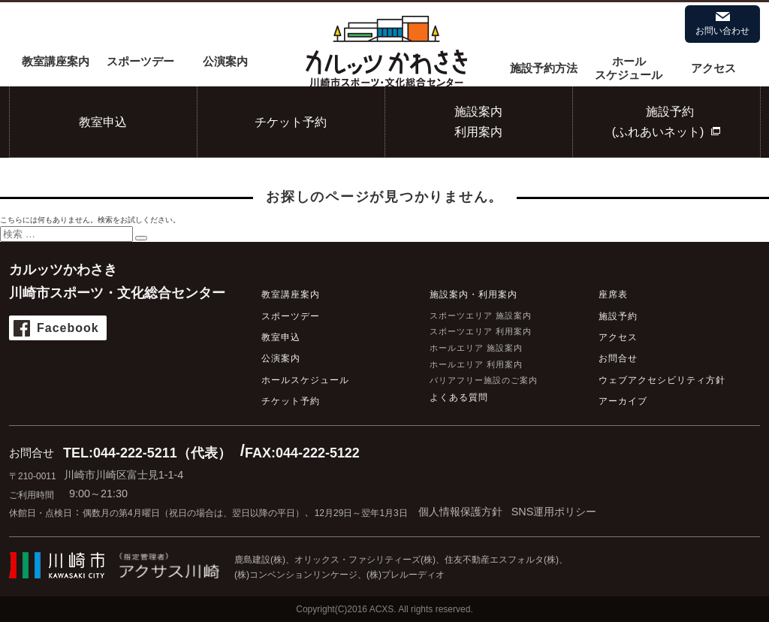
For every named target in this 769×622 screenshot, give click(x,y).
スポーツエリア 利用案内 (481, 331)
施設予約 (618, 316)
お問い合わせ (722, 31)
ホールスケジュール (628, 68)
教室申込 (103, 122)
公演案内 (225, 61)
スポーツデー (140, 61)
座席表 (613, 294)
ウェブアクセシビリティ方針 (662, 380)
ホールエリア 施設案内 (476, 347)
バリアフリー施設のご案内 (484, 380)
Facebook (68, 328)
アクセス (713, 68)
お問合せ (618, 358)
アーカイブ (623, 401)
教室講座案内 (55, 61)
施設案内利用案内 (478, 121)
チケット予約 (291, 122)
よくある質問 (459, 397)
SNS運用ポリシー (554, 512)
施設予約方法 (544, 68)
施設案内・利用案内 (473, 294)
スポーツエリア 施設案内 (481, 315)
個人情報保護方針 (460, 512)
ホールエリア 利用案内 (476, 364)
